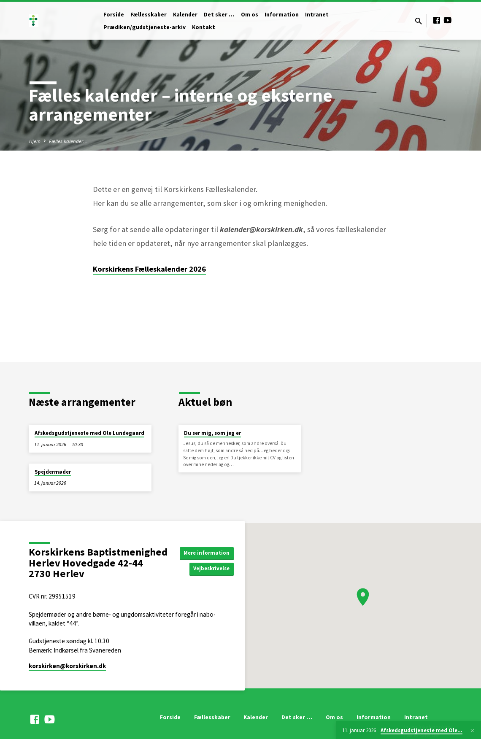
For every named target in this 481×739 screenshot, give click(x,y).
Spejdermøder (53, 471)
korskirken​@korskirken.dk (67, 666)
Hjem (35, 141)
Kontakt (203, 27)
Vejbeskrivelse (213, 569)
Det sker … (219, 14)
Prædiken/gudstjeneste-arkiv (144, 27)
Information (282, 14)
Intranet (317, 14)
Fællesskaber (148, 14)
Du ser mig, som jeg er (212, 433)
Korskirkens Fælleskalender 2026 (149, 269)
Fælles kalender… (68, 141)
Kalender (185, 14)
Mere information (208, 552)
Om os (249, 14)
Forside (113, 14)
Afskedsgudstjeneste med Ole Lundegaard (89, 433)
